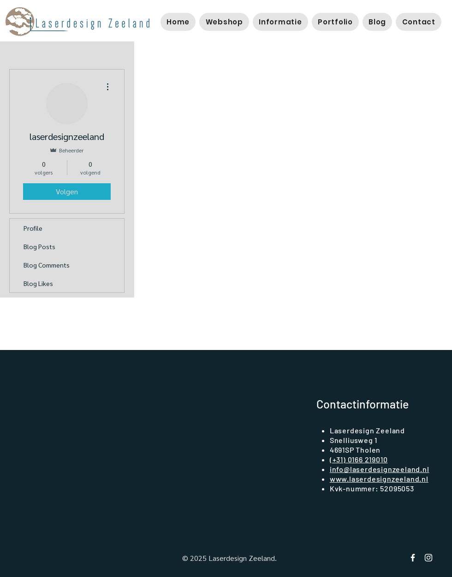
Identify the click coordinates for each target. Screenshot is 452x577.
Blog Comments (47, 265)
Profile (33, 228)
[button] (224, 22)
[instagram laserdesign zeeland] (428, 558)
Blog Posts (39, 246)
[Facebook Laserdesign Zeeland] (413, 558)
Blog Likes (38, 283)
